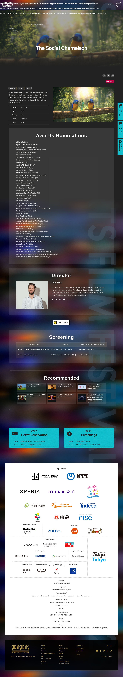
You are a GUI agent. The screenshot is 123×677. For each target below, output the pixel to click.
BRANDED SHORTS (64, 665)
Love (28, 88)
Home (43, 647)
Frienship (13, 88)
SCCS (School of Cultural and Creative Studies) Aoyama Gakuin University (38, 629)
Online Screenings (87, 355)
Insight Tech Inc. (67, 629)
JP (108, 4)
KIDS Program (15, 31)
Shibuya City (61, 610)
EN (112, 4)
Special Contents (46, 660)
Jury (42, 658)
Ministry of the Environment (40, 597)
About (60, 647)
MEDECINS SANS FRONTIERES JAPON (61, 617)
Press (78, 656)
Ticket (60, 660)
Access (43, 663)
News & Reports (63, 650)
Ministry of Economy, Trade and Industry (63, 597)
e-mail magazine (107, 658)
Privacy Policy (80, 650)
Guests (61, 658)
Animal (21, 88)
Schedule (44, 652)
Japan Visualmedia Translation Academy (61, 604)
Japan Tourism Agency (84, 597)
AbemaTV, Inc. (66, 623)
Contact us (80, 647)
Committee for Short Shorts (61, 585)
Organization (80, 652)
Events (43, 650)
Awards (61, 655)
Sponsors (44, 665)
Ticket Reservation (87, 350)
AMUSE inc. (56, 623)
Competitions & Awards (48, 655)
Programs (61, 652)
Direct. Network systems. (99, 629)
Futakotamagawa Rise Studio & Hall (37, 350)
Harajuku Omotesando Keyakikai (61, 591)
